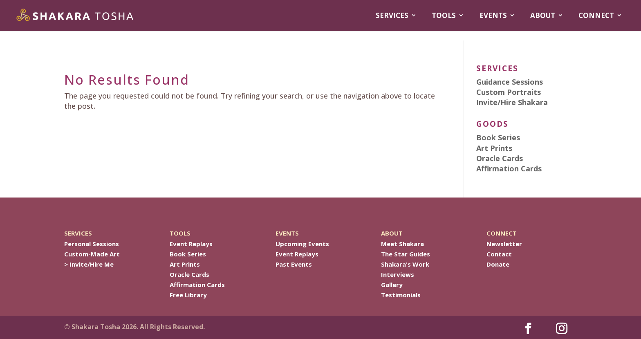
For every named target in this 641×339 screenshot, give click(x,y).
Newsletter (504, 244)
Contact (499, 254)
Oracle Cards (189, 274)
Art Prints (185, 264)
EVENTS (493, 15)
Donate (497, 264)
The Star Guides (405, 254)
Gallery (392, 285)
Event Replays (191, 244)
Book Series (188, 254)
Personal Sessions (91, 244)
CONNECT (596, 15)
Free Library (188, 295)
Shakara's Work (405, 264)
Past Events (294, 264)
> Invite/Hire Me (89, 264)
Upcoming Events (302, 244)
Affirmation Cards (197, 285)
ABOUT (542, 15)
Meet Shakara (402, 244)
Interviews (397, 274)
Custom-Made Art (92, 254)
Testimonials (401, 295)
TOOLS (444, 15)
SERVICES (392, 15)
